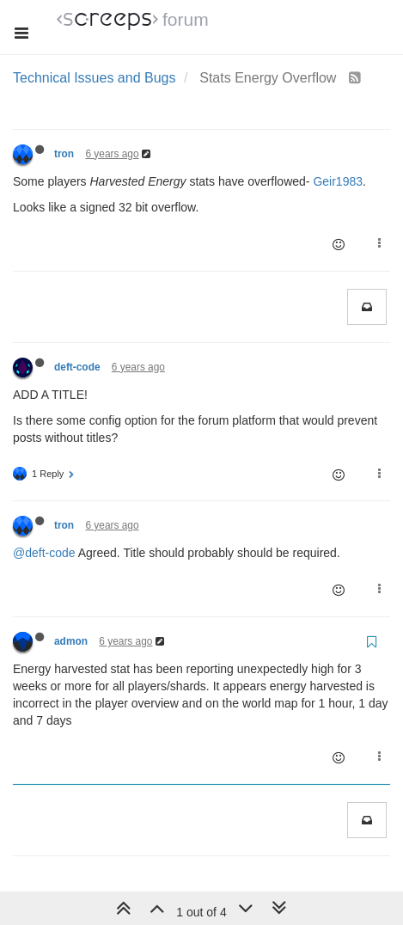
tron (64, 154)
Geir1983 (338, 181)
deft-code (77, 367)
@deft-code (44, 553)
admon (71, 641)
